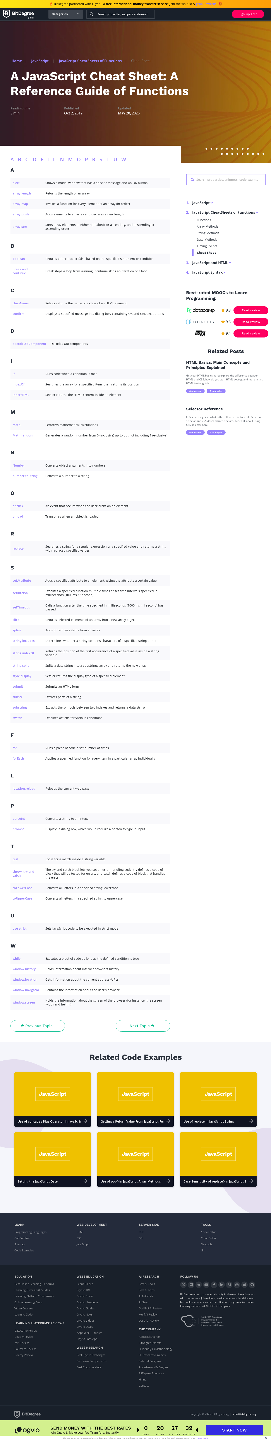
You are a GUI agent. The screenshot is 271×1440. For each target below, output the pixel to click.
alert (16, 183)
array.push (21, 214)
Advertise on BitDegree (153, 1367)
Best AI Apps (146, 1290)
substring (20, 707)
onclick (18, 506)
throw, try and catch (23, 873)
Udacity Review (23, 1337)
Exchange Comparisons (91, 1361)
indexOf (18, 384)
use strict (20, 928)
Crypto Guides (86, 1308)
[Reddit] (244, 1285)
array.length (22, 193)
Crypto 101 (83, 1290)
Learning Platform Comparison (34, 1296)
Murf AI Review (148, 1314)
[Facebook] (214, 1285)
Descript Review (149, 1320)
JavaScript (40, 60)
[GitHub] (252, 1285)
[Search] (91, 14)
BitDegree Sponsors (151, 1373)
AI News (144, 1302)
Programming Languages (30, 1232)
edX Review (21, 1343)
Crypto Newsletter (88, 1302)
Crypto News (85, 1314)
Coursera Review (25, 1349)
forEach (18, 758)
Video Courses (23, 1308)
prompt (18, 829)
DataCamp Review (25, 1331)
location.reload (24, 788)
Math (17, 425)
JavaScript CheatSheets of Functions (90, 60)
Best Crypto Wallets (89, 1367)
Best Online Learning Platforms (34, 1284)
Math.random (23, 435)
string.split (21, 665)
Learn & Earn (85, 1284)
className (21, 303)
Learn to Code (23, 1314)
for (15, 748)
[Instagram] (237, 1285)
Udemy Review (23, 1355)
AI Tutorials (146, 1296)
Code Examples (24, 1250)
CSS (79, 1238)
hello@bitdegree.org (244, 1414)
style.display (22, 676)
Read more (202, 1437)
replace (18, 548)
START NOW (234, 1431)
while (17, 958)
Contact (144, 1385)
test (16, 859)
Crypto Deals (85, 1327)
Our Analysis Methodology (155, 1349)
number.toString (25, 476)
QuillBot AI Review (150, 1308)
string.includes (24, 641)
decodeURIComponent (29, 344)
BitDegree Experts (150, 1343)
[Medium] (229, 1285)
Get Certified (22, 1238)
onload (18, 516)
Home (17, 60)
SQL (141, 1238)
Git (202, 1250)
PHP (141, 1232)
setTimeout (21, 607)
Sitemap (19, 1244)
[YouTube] (206, 1285)
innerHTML (21, 395)
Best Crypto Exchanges (91, 1355)
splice (17, 630)
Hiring (142, 1379)
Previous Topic (37, 1026)
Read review (251, 310)
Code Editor (208, 1232)
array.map (20, 204)
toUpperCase (22, 898)
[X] (183, 1285)
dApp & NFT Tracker (89, 1333)
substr (17, 697)
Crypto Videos (85, 1320)
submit (18, 686)
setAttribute (22, 580)
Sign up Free (247, 14)
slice (16, 620)
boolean (19, 259)
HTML (80, 1232)
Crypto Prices (85, 1296)
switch (17, 718)
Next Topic (142, 1026)
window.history (24, 969)
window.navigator (26, 990)
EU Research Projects (152, 1355)
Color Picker (208, 1238)
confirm (18, 314)
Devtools (206, 1244)
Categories (60, 14)
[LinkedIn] (221, 1285)
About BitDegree (149, 1337)
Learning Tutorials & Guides (32, 1290)
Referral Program (150, 1361)
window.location (25, 979)
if (14, 374)
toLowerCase (22, 888)
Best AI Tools (147, 1284)
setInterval (21, 593)
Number (19, 465)
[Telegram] (199, 1285)
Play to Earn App (87, 1339)
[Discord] (191, 1285)
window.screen (24, 1002)
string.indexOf (23, 653)
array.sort (20, 227)
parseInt (19, 818)
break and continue (20, 271)
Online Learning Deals (28, 1302)
